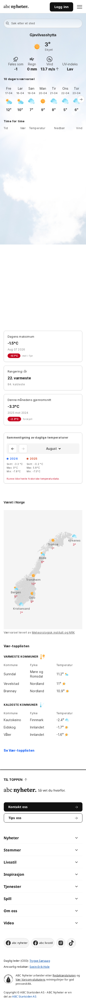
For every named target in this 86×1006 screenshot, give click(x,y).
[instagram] (60, 943)
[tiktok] (71, 943)
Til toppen (15, 779)
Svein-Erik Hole (40, 967)
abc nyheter (16, 943)
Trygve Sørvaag (40, 961)
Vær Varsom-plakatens (30, 979)
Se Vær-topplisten (19, 750)
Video (9, 922)
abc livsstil (43, 943)
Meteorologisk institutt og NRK (53, 632)
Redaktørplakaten (64, 975)
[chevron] (59, 838)
